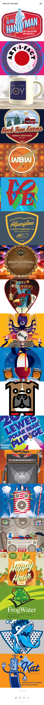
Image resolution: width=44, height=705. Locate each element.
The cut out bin (10, 3)
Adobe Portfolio (25, 702)
